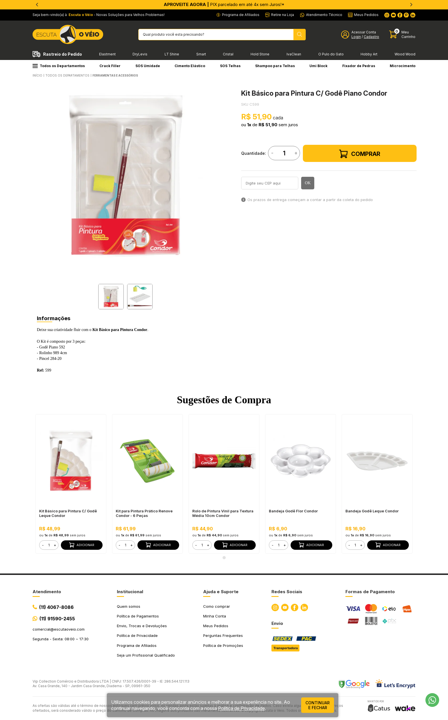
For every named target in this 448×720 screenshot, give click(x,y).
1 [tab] (224, 558)
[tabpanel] (125, 176)
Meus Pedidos (215, 625)
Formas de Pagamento (370, 591)
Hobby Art (369, 54)
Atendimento (47, 591)
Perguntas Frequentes (223, 635)
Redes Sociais (286, 591)
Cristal (228, 54)
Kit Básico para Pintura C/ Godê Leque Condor (68, 513)
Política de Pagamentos (138, 616)
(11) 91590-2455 (57, 618)
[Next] (411, 4)
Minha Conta (214, 616)
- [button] (43, 545)
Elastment (107, 54)
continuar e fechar (317, 705)
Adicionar (81, 544)
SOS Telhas (230, 66)
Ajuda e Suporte (221, 591)
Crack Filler (110, 66)
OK (308, 183)
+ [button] (55, 545)
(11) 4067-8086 (56, 607)
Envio (277, 623)
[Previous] (37, 4)
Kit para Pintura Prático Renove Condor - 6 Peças (144, 513)
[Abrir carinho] (402, 34)
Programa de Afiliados (137, 645)
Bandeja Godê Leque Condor (372, 511)
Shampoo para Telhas (275, 66)
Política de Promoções (223, 645)
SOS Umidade (147, 66)
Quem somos (128, 606)
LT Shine (172, 54)
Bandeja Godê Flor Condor (293, 511)
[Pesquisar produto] (299, 34)
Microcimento (402, 66)
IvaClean (294, 54)
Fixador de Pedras (358, 66)
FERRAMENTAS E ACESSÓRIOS (115, 75)
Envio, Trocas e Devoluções (142, 625)
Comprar (359, 154)
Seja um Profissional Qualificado (146, 655)
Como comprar (216, 606)
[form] (49, 545)
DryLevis (140, 54)
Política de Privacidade (137, 635)
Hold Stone (260, 54)
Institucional (130, 591)
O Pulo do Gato (331, 54)
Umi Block (318, 66)
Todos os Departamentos (59, 66)
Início (37, 75)
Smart (201, 54)
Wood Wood (405, 54)
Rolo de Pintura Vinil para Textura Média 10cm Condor (222, 513)
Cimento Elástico (190, 66)
